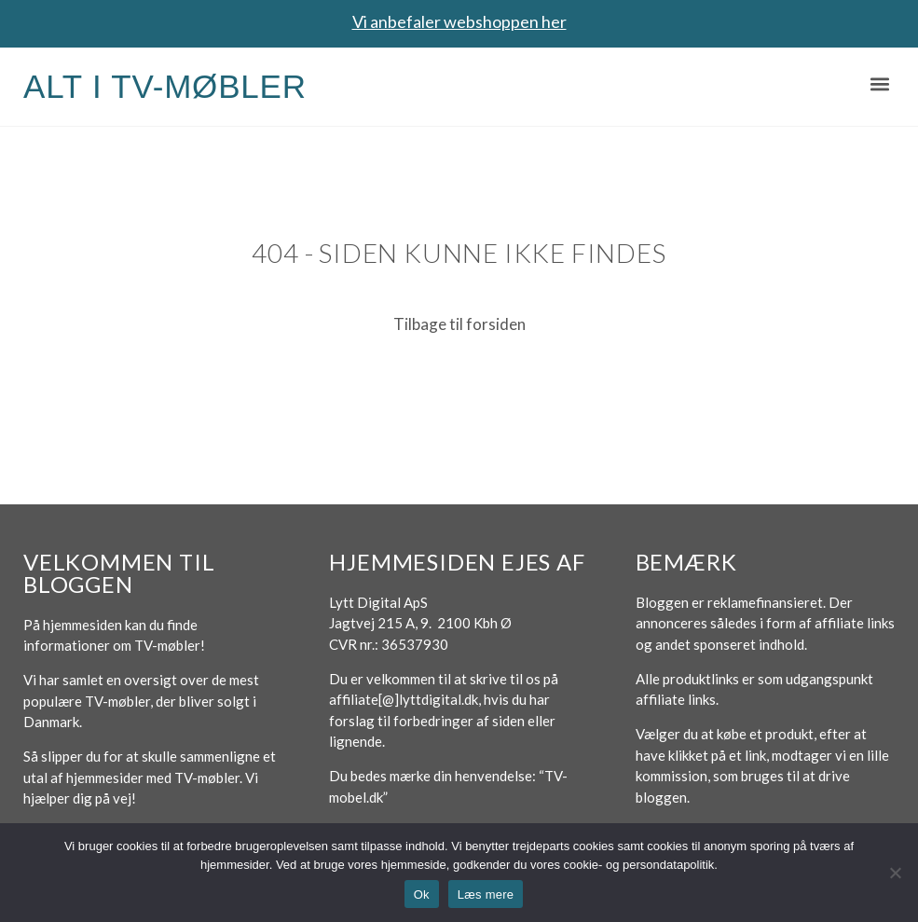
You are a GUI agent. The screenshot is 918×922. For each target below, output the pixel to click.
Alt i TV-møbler (165, 86)
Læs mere (486, 894)
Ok (422, 894)
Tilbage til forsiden (459, 324)
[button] (879, 84)
